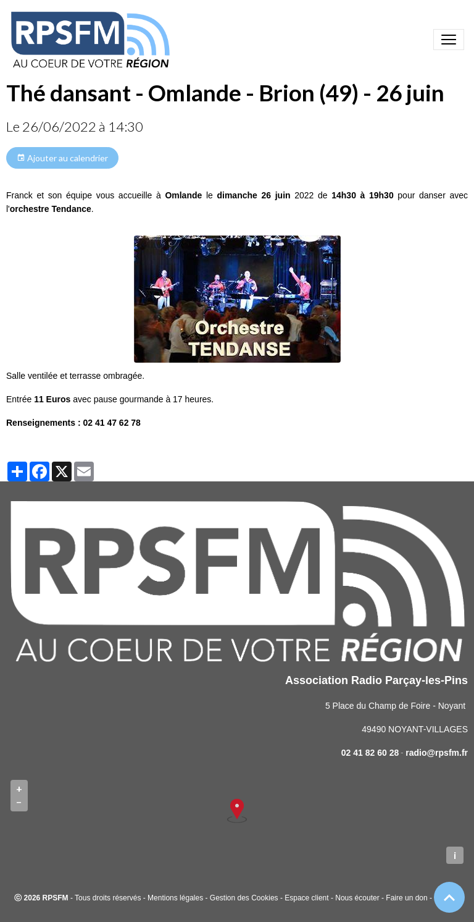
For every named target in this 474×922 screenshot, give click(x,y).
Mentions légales (175, 898)
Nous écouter (357, 898)
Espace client (306, 898)
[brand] (92, 39)
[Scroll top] (449, 897)
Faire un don (406, 898)
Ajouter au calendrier (62, 158)
